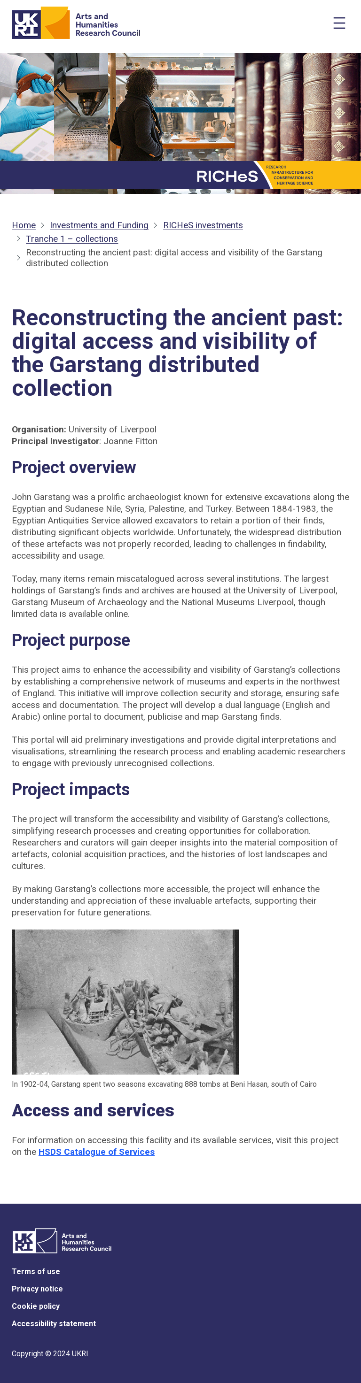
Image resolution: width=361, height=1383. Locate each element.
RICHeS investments (203, 225)
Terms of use (36, 1271)
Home (24, 225)
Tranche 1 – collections (72, 238)
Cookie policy (36, 1306)
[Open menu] (339, 23)
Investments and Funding (99, 225)
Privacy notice (37, 1288)
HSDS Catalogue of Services (97, 1151)
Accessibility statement (54, 1323)
